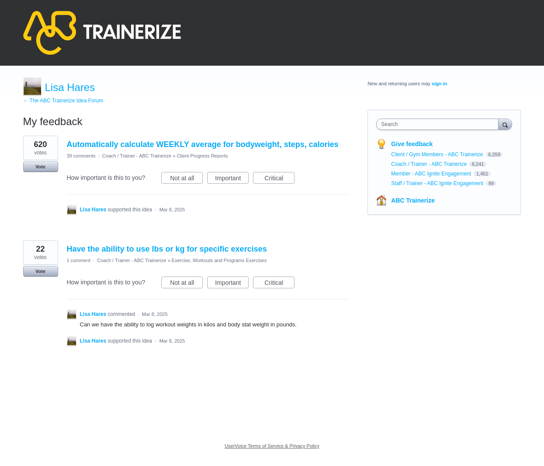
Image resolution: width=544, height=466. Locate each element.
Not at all (186, 179)
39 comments (81, 155)
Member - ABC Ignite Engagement (431, 174)
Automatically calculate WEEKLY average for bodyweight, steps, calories (203, 144)
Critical (279, 179)
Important (232, 179)
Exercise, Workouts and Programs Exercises (219, 260)
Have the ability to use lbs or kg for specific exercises (167, 249)
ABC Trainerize (413, 200)
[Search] (505, 124)
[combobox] (439, 124)
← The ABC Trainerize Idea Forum (63, 101)
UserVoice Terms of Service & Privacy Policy (272, 445)
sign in (439, 83)
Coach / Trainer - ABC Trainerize (136, 155)
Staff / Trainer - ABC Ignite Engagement (438, 183)
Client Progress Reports (202, 155)
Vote (40, 166)
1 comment (78, 260)
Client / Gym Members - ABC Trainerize (437, 154)
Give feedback (412, 143)
